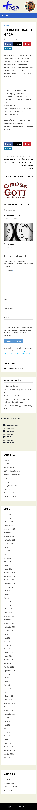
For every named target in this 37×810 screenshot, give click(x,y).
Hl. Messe (10, 431)
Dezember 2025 (9, 529)
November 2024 (9, 576)
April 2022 (7, 689)
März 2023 (7, 649)
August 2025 (8, 543)
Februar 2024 (8, 609)
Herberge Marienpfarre (12, 474)
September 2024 (10, 583)
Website (6, 318)
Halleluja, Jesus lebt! (11, 396)
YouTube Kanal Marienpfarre (14, 368)
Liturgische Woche (10, 485)
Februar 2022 (8, 696)
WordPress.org (9, 790)
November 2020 (9, 750)
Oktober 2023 (9, 623)
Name (6, 299)
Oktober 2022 (9, 667)
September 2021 (10, 714)
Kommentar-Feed (10, 786)
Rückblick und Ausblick (12, 216)
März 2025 (7, 562)
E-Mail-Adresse (9, 308)
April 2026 (7, 514)
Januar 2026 (8, 525)
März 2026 (7, 518)
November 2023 (9, 620)
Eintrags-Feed (9, 783)
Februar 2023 (8, 652)
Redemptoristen (10, 493)
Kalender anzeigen (7, 447)
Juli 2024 (7, 591)
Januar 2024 (8, 612)
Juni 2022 (7, 681)
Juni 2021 (7, 725)
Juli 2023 (7, 634)
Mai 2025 (7, 554)
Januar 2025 (8, 569)
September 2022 (10, 670)
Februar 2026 (8, 522)
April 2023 (7, 645)
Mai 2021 (7, 728)
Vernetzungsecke (10, 496)
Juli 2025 (7, 547)
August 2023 (8, 630)
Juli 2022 (7, 678)
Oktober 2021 (9, 710)
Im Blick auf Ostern (11, 386)
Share (8, 44)
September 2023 (10, 627)
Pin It (27, 44)
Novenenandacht (13, 425)
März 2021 (7, 736)
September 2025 (10, 540)
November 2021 (9, 707)
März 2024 (7, 605)
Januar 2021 (8, 743)
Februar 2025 (8, 565)
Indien (6, 478)
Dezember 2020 (9, 747)
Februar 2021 (8, 739)
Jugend (6, 482)
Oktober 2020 (9, 754)
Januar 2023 (8, 656)
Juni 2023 (7, 638)
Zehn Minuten (9, 244)
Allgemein (7, 26)
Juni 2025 (7, 551)
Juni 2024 (7, 594)
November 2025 (9, 533)
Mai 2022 (7, 685)
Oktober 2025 (9, 536)
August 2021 (8, 718)
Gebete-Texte (9, 467)
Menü (5, 16)
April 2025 (7, 558)
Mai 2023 (7, 641)
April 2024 (7, 601)
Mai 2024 (7, 598)
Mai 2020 (7, 757)
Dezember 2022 (9, 660)
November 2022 (9, 663)
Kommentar (8, 271)
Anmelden (7, 779)
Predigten (7, 489)
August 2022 (8, 674)
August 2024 (8, 587)
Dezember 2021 (9, 703)
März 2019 (7, 761)
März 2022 (7, 692)
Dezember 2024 (9, 572)
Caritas (6, 464)
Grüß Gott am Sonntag (12, 471)
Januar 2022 (8, 699)
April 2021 (7, 732)
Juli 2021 (7, 721)
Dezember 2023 (9, 616)
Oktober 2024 (9, 580)
